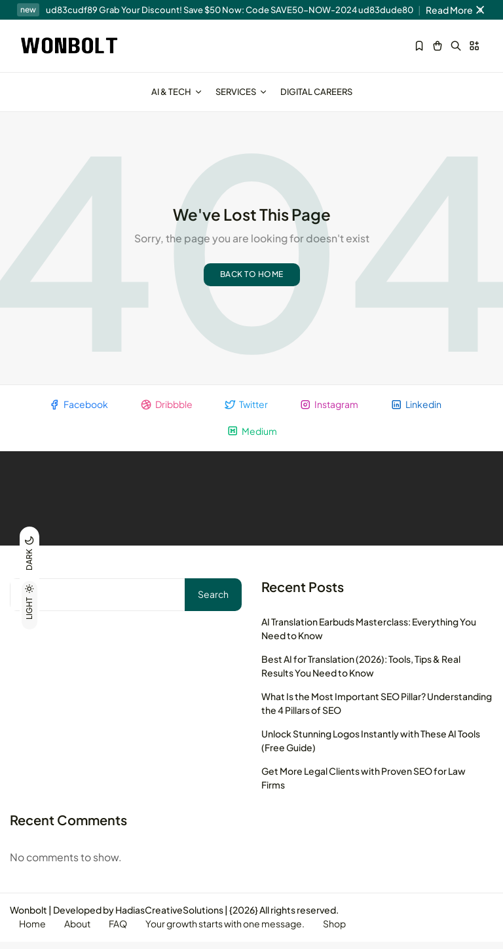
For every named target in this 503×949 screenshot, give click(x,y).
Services (241, 91)
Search (213, 600)
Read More (456, 10)
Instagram (330, 410)
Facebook (76, 410)
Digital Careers (316, 91)
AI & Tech (176, 91)
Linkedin (417, 410)
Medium (252, 437)
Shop (340, 931)
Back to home (252, 280)
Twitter (246, 410)
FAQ (121, 931)
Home (33, 931)
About (79, 931)
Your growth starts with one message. (229, 931)
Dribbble (165, 410)
